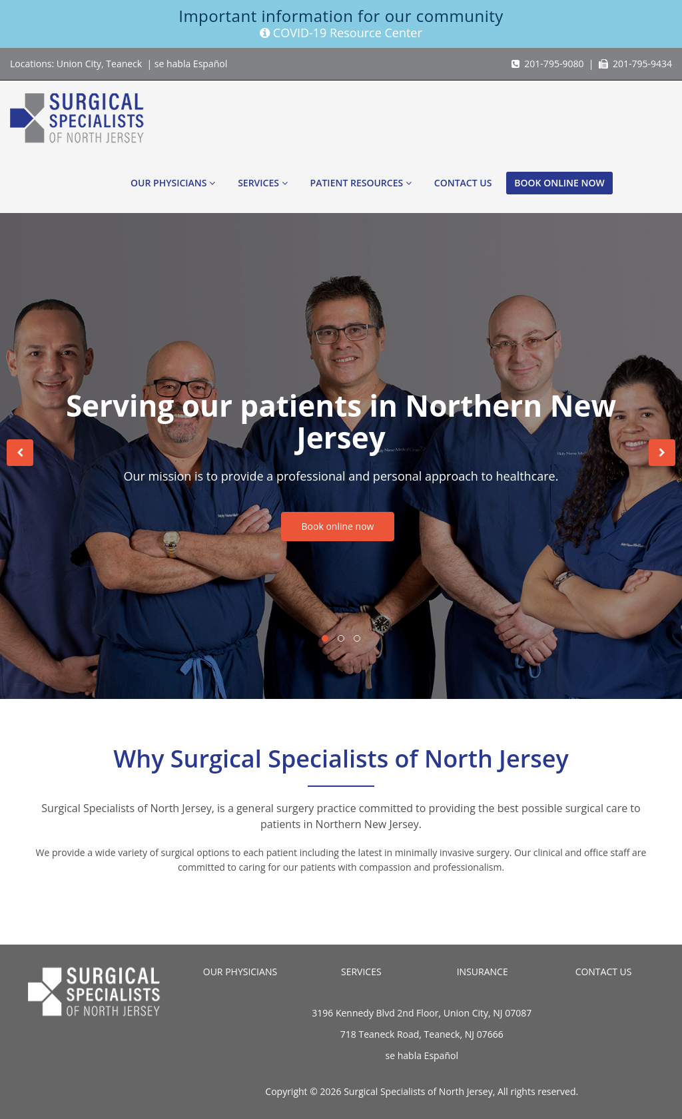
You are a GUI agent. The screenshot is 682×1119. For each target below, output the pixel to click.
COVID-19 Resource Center (341, 33)
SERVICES (361, 971)
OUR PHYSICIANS (240, 971)
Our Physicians (173, 182)
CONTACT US (603, 971)
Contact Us (463, 182)
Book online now (559, 182)
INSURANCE (482, 971)
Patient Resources (361, 182)
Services (262, 182)
